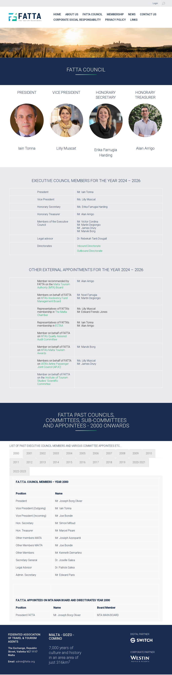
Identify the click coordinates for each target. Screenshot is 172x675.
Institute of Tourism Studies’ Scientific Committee (52, 381)
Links (134, 19)
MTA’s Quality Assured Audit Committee (52, 338)
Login (155, 3)
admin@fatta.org (25, 661)
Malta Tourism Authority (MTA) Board (53, 286)
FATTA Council (92, 14)
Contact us (148, 14)
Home (57, 14)
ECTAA (59, 325)
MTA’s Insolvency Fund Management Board (52, 299)
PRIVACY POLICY (115, 19)
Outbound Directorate (89, 250)
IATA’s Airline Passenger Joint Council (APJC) (53, 365)
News (132, 14)
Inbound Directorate (89, 246)
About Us (71, 14)
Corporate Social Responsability (77, 19)
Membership (115, 14)
